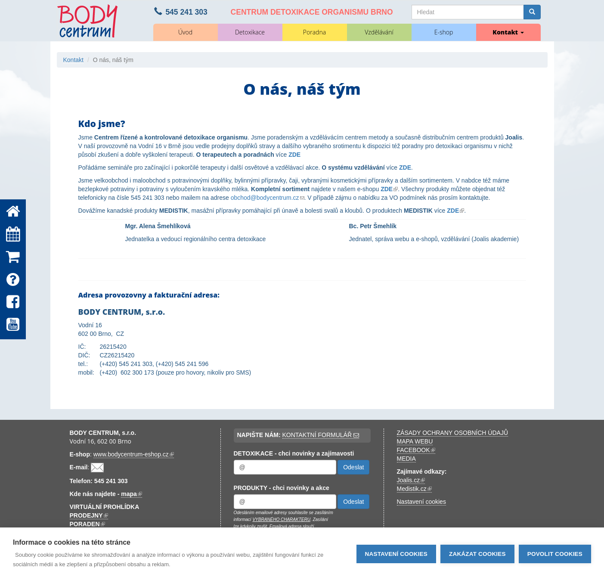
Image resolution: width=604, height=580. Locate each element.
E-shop (443, 32)
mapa (131, 494)
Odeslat (353, 467)
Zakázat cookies (477, 554)
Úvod (185, 32)
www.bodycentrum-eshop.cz (133, 454)
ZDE (294, 154)
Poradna (314, 32)
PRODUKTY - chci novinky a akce (281, 487)
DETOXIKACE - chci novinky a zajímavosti (294, 453)
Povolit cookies (554, 554)
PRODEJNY (89, 515)
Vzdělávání (379, 32)
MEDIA (406, 458)
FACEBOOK (416, 450)
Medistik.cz (414, 489)
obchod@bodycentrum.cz (267, 198)
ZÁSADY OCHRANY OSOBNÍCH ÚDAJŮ (452, 432)
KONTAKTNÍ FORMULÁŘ (320, 434)
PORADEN (87, 524)
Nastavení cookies (421, 501)
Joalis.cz (411, 480)
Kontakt (507, 32)
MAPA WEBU (415, 441)
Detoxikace (250, 32)
